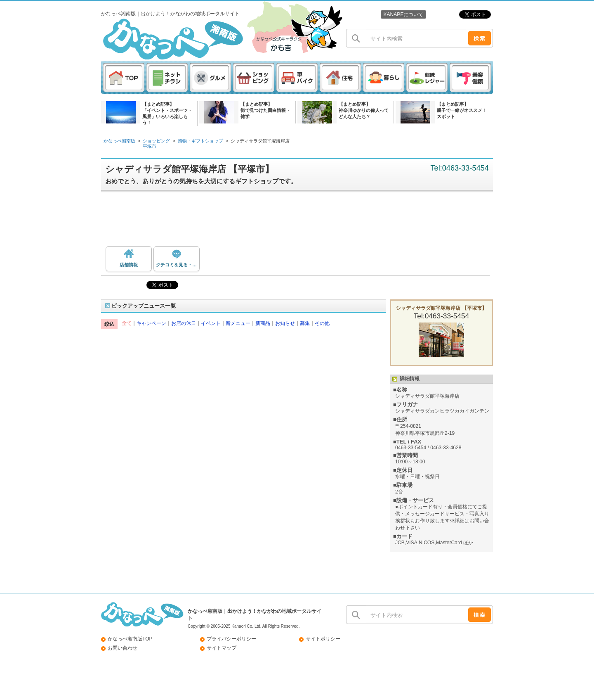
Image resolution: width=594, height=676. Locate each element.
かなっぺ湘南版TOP (130, 639)
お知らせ (285, 323)
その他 (322, 323)
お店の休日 (183, 323)
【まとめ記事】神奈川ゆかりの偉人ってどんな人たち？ (364, 110)
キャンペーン (151, 323)
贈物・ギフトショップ (200, 140)
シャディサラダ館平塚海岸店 (260, 140)
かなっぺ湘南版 (119, 140)
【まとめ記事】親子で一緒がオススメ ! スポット (461, 110)
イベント (211, 323)
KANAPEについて (403, 14)
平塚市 (149, 146)
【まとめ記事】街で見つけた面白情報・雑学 (265, 110)
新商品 (262, 323)
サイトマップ (221, 648)
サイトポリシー (323, 639)
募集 (305, 323)
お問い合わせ (122, 648)
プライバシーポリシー (231, 639)
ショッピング (156, 140)
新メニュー (238, 323)
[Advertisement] (301, 221)
